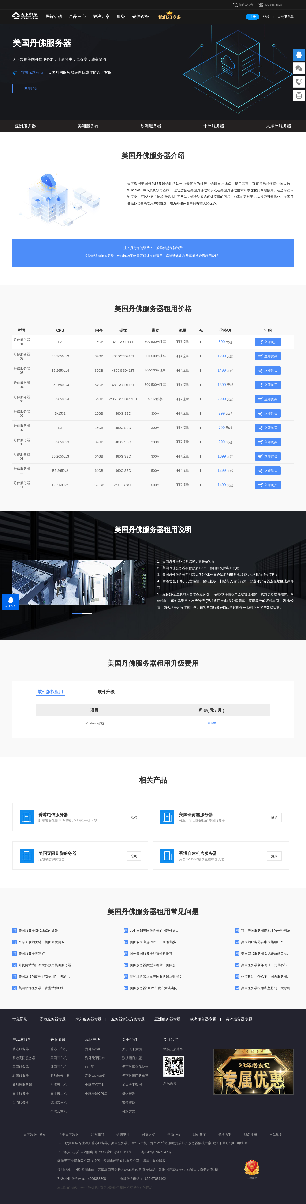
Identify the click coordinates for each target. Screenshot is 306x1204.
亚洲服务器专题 (169, 1019)
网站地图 (276, 1134)
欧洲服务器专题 (205, 1019)
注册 (252, 17)
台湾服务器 (20, 1102)
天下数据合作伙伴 (135, 1067)
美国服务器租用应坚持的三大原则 (265, 988)
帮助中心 (173, 1134)
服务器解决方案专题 (130, 1019)
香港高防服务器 (23, 1058)
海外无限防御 (95, 1058)
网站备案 (199, 1134)
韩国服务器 (20, 1076)
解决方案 (101, 16)
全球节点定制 (95, 1085)
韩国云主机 (58, 1067)
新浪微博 (169, 1083)
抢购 (134, 817)
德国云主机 (58, 1102)
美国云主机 (58, 1058)
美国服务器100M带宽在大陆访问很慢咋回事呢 (163, 988)
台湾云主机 (58, 1085)
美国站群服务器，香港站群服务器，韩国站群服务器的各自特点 (64, 988)
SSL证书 (91, 1067)
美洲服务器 (88, 126)
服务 (121, 16)
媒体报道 (128, 1093)
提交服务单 (285, 17)
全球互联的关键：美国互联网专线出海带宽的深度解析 (58, 942)
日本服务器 (20, 1093)
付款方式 (128, 1111)
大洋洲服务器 (278, 126)
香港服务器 (20, 1049)
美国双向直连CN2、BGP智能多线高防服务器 (163, 942)
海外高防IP (93, 1049)
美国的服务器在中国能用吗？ (262, 942)
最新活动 (53, 16)
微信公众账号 (173, 1049)
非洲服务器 (213, 126)
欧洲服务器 (150, 126)
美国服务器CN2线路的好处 (38, 930)
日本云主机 (58, 1093)
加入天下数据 (132, 1085)
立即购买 (30, 88)
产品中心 (77, 16)
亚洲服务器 (25, 126)
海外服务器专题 (90, 1019)
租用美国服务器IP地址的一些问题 (265, 930)
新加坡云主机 (60, 1076)
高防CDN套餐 (95, 1076)
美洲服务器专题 (239, 1019)
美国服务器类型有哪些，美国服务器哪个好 (161, 965)
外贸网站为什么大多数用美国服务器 (45, 965)
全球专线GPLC (96, 1093)
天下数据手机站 (34, 1134)
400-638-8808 (273, 4)
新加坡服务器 (22, 1085)
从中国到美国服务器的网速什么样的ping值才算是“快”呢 (170, 930)
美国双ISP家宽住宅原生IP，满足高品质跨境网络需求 (57, 976)
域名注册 (250, 1134)
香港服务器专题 (55, 1019)
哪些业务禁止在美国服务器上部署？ (156, 976)
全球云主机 (58, 1111)
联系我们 (97, 1134)
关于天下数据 (132, 1049)
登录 (266, 17)
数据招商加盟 (132, 1058)
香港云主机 (58, 1049)
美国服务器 (20, 1067)
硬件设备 (140, 16)
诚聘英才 (123, 1134)
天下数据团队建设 (135, 1076)
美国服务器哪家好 (32, 953)
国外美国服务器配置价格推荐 (151, 953)
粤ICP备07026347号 (156, 1152)
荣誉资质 (128, 1102)
